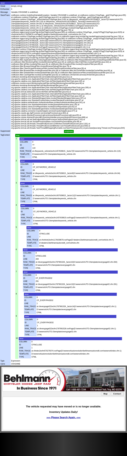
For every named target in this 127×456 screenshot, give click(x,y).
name (2, 364)
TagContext (5, 135)
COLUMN (24, 142)
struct (3, 3)
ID (21, 145)
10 (17, 338)
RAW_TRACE (25, 151)
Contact (117, 394)
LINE (22, 148)
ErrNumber (4, 9)
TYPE (22, 157)
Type (2, 361)
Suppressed (5, 131)
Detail (2, 6)
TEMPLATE (24, 154)
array (17, 135)
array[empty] (69, 131)
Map (106, 394)
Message (4, 12)
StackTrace (5, 15)
